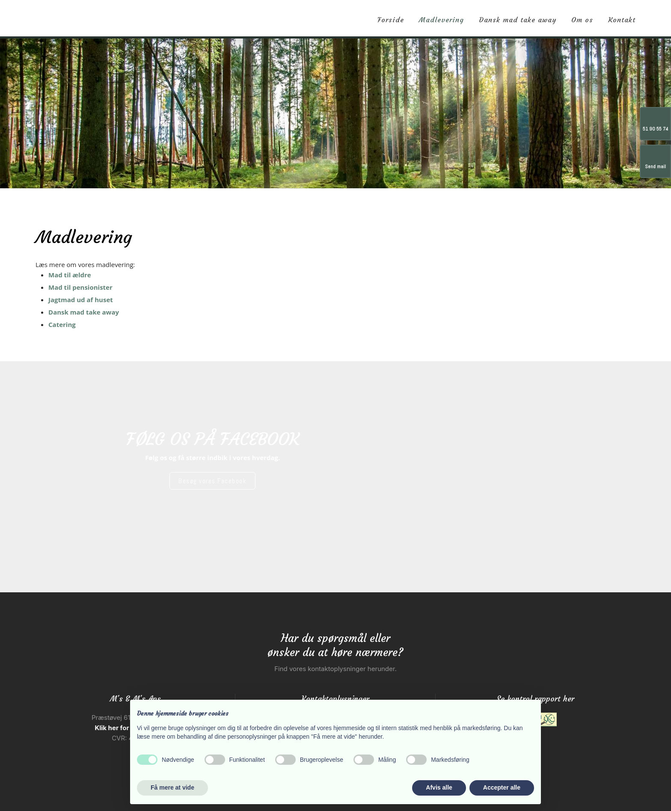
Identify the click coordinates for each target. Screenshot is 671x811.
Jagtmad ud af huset (80, 299)
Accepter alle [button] (501, 787)
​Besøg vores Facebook (212, 481)
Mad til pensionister (80, 287)
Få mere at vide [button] (172, 787)
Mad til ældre (69, 274)
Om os (582, 19)
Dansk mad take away (517, 19)
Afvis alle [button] (439, 787)
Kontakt (621, 19)
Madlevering (441, 19)
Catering (62, 324)
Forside (390, 19)
